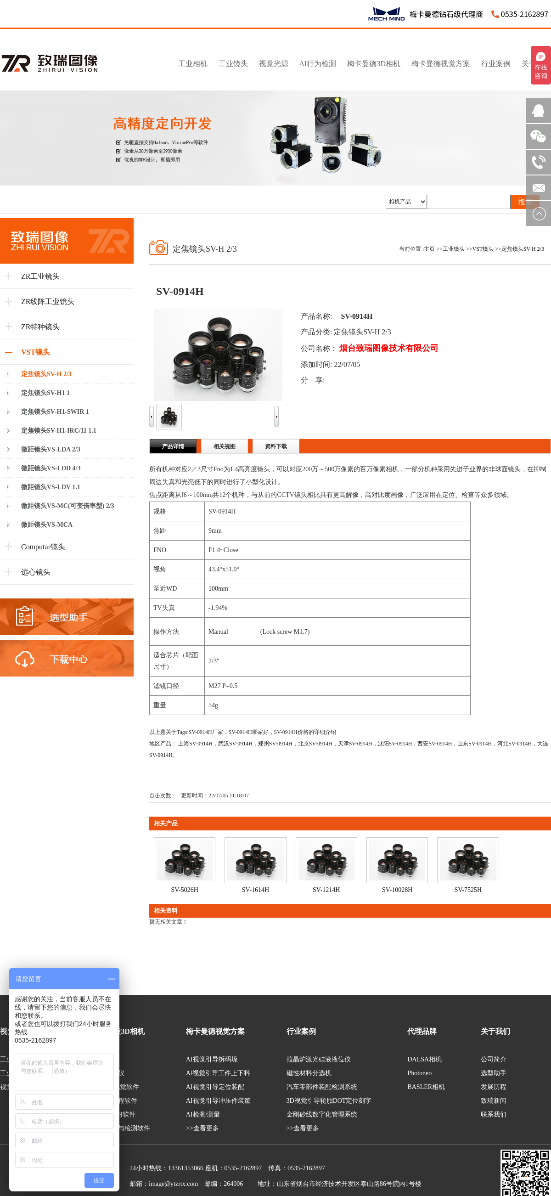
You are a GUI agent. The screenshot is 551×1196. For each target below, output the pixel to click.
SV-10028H (397, 889)
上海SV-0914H (195, 743)
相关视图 (225, 446)
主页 (429, 249)
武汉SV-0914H (235, 743)
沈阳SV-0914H (395, 743)
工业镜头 (454, 249)
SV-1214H (326, 889)
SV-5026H (184, 889)
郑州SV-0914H (275, 743)
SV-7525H (468, 889)
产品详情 (173, 446)
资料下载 (276, 446)
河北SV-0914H (514, 743)
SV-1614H (255, 889)
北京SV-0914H (315, 743)
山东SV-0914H (474, 743)
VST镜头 (483, 249)
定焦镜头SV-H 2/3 (522, 249)
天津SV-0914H (355, 743)
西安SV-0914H (434, 743)
